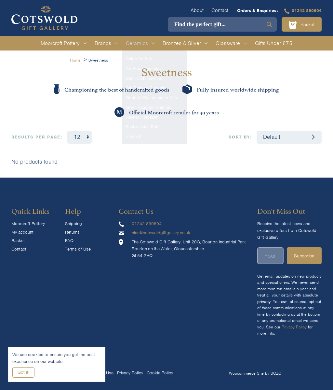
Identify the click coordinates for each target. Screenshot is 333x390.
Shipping (73, 223)
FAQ (69, 240)
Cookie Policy (160, 373)
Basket (301, 25)
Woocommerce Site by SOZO (255, 373)
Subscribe (304, 256)
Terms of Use (78, 249)
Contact (219, 10)
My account (22, 232)
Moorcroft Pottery (64, 43)
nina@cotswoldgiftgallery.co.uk (161, 233)
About (197, 10)
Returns (72, 232)
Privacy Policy (294, 327)
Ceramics (140, 43)
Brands (106, 43)
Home (75, 60)
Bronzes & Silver (185, 43)
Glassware (231, 43)
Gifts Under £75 (273, 43)
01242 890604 (303, 10)
